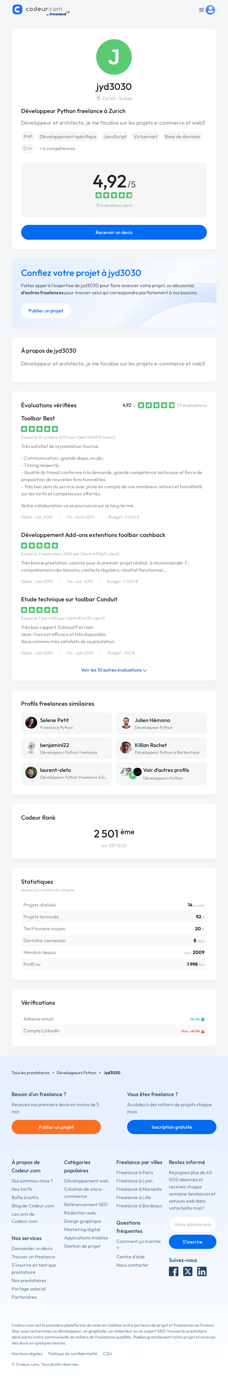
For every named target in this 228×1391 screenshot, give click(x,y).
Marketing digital (82, 1229)
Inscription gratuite (172, 1127)
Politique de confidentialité (72, 1353)
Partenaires (24, 1297)
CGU (107, 1353)
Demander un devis (32, 1248)
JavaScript (115, 136)
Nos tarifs (22, 1189)
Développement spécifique (68, 136)
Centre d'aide (130, 1257)
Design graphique (82, 1221)
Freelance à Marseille (139, 1189)
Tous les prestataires (31, 1072)
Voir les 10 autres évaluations (114, 670)
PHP (28, 136)
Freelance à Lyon (134, 1181)
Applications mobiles (86, 1238)
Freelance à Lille (133, 1197)
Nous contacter (132, 1265)
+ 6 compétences (57, 148)
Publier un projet (45, 311)
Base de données (182, 136)
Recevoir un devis (114, 232)
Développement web (86, 1181)
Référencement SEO (86, 1204)
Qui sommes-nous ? (32, 1181)
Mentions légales (27, 1353)
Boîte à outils (25, 1197)
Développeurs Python (163, 778)
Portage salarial (29, 1289)
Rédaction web (80, 1213)
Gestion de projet (82, 1246)
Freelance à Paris (134, 1172)
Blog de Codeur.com (33, 1206)
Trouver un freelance (33, 1257)
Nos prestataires (29, 1280)
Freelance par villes (139, 1162)
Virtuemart (146, 136)
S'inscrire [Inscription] (192, 1242)
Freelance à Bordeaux (139, 1206)
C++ (27, 148)
